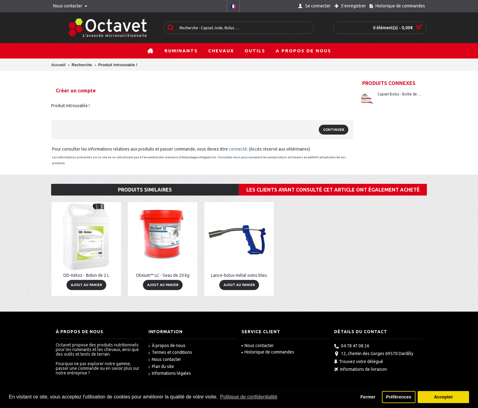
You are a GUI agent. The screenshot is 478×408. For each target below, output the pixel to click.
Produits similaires (145, 189)
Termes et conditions (170, 352)
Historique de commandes (267, 351)
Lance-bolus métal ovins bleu (239, 275)
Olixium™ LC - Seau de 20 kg (162, 275)
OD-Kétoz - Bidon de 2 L (86, 275)
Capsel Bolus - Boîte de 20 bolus (400, 94)
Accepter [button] (443, 396)
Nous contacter (164, 359)
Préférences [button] (398, 396)
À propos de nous (166, 346)
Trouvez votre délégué (358, 362)
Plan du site (161, 367)
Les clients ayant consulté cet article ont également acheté (333, 189)
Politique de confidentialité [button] (248, 396)
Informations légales (169, 373)
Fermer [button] (367, 396)
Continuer (333, 129)
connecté (238, 149)
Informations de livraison (360, 370)
